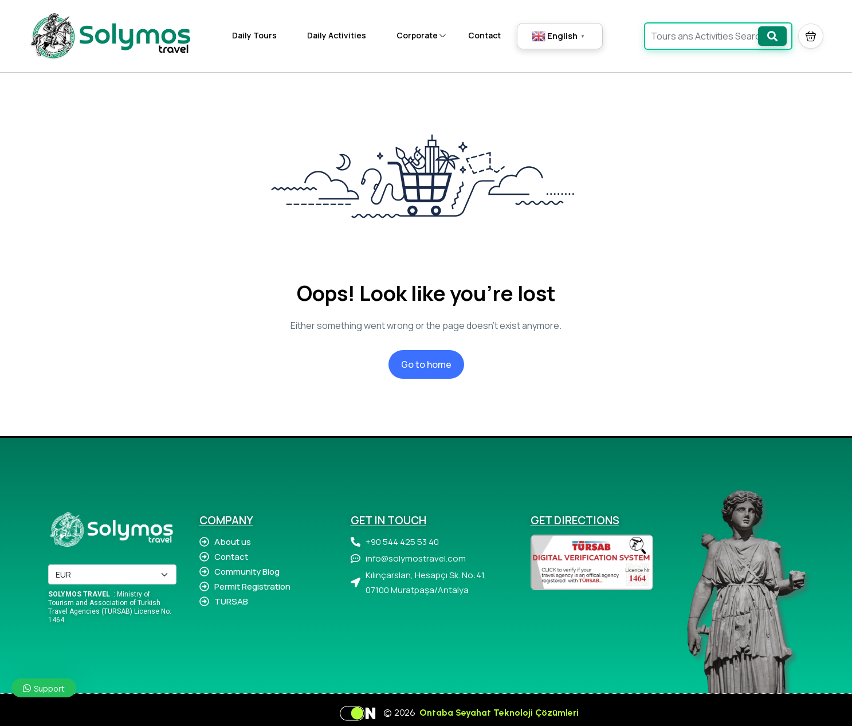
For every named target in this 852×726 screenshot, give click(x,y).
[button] (810, 36)
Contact (484, 35)
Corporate (421, 35)
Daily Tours (254, 35)
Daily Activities (336, 35)
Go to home (426, 364)
